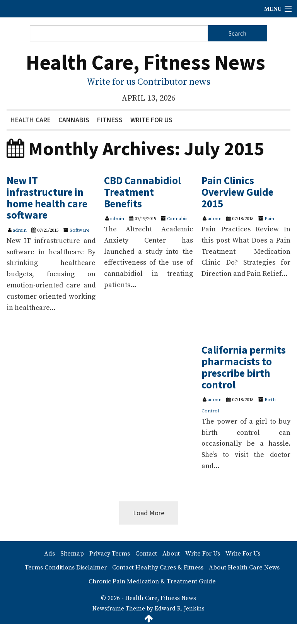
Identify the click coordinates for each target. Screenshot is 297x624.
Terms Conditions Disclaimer (66, 567)
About (171, 553)
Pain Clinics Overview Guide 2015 (237, 192)
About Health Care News (244, 567)
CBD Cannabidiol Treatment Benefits (142, 192)
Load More (148, 512)
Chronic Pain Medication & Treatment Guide (152, 581)
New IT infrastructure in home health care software (47, 197)
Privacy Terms (109, 553)
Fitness (110, 119)
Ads (49, 553)
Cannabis (73, 119)
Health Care (30, 119)
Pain (269, 218)
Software (80, 230)
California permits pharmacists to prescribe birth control (243, 367)
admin (20, 230)
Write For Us (151, 119)
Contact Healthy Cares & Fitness (157, 567)
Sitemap (72, 553)
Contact (146, 553)
